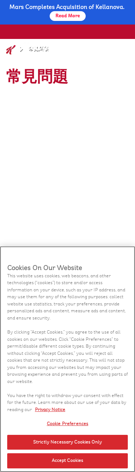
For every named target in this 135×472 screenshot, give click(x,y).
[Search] (103, 47)
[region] (67, 359)
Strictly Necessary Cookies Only (67, 442)
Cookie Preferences (67, 424)
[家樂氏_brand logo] (26, 51)
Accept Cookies (68, 460)
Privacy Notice (50, 410)
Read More (67, 16)
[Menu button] (120, 46)
